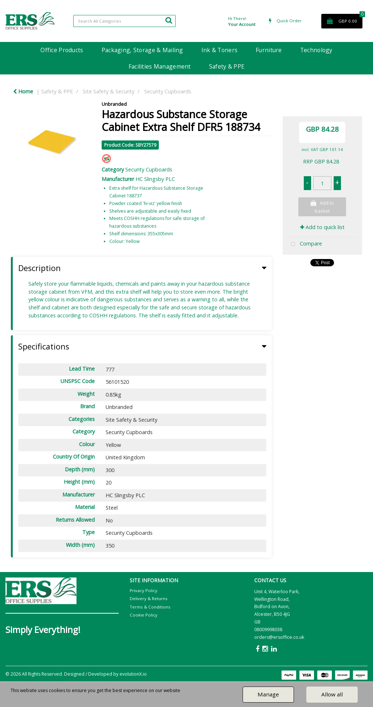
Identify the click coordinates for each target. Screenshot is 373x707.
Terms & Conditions (150, 607)
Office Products (61, 50)
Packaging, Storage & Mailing (142, 50)
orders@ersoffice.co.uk (279, 637)
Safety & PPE (226, 66)
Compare (305, 244)
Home (23, 91)
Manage (268, 694)
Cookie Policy (143, 615)
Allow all (332, 694)
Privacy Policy (143, 590)
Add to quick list (322, 227)
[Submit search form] (168, 20)
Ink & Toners (219, 50)
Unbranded (114, 104)
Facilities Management (160, 66)
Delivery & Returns (149, 598)
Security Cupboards (167, 91)
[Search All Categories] (124, 21)
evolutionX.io (133, 674)
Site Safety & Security (108, 91)
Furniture (269, 50)
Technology (316, 50)
